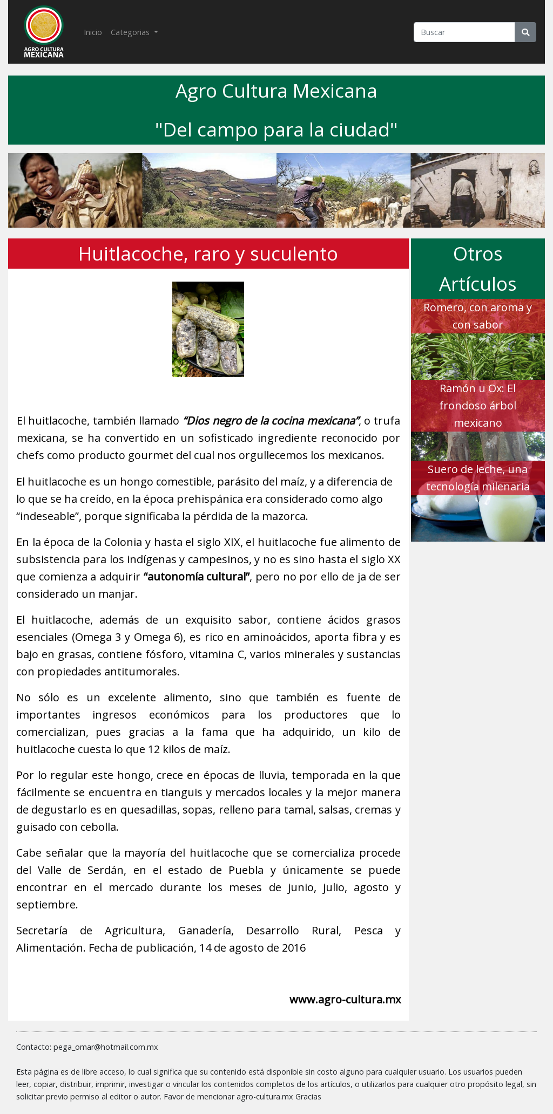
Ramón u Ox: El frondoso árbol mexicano (477, 405)
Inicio (95, 31)
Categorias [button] (131, 32)
